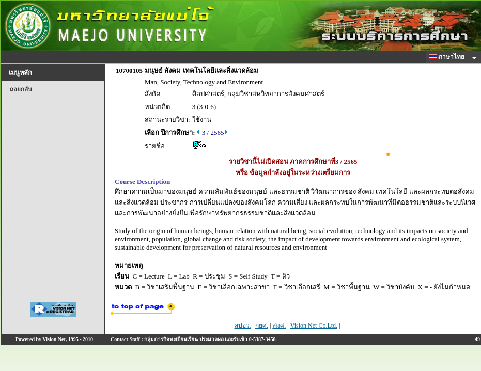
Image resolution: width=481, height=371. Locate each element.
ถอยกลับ (21, 89)
